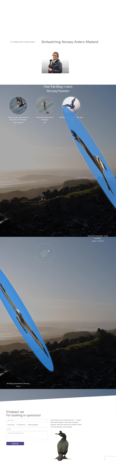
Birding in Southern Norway (18, 383)
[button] (81, 3)
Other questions (33, 425)
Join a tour (11, 425)
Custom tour (21, 425)
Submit (15, 443)
